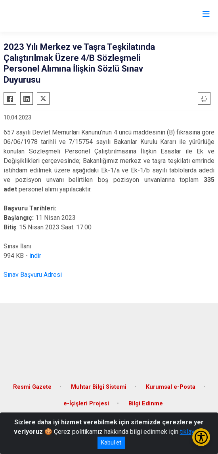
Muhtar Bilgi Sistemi (98, 387)
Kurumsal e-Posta (170, 387)
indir (35, 255)
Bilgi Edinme (145, 403)
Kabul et (111, 442)
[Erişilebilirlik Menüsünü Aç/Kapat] (201, 437)
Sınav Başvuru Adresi (33, 274)
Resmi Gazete (32, 387)
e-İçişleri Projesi (86, 403)
